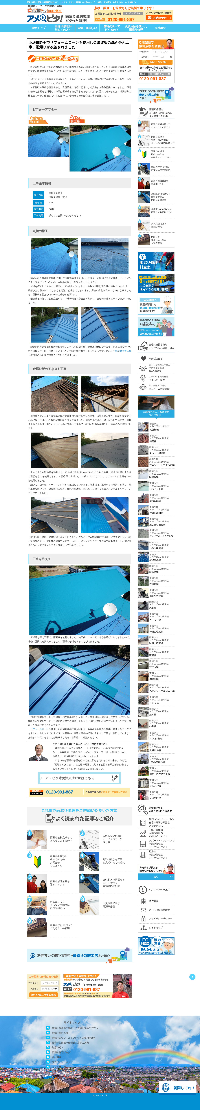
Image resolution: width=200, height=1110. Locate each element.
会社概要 (160, 28)
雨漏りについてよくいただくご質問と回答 (74, 1037)
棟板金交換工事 (123, 351)
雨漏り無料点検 (60, 1033)
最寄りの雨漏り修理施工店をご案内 (70, 1042)
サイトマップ (59, 1067)
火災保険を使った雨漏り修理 (136, 28)
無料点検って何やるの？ (111, 28)
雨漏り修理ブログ (61, 1052)
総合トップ (39, 28)
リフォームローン (39, 729)
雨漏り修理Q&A (87, 28)
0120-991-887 (59, 791)
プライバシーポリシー (63, 1062)
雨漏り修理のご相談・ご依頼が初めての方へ (75, 1028)
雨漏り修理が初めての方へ (63, 28)
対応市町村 (58, 1047)
